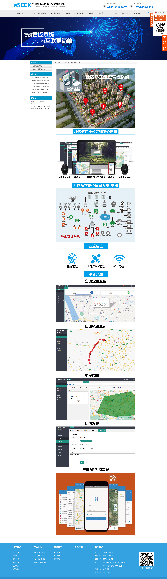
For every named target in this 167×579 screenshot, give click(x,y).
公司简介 (16, 552)
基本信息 (16, 559)
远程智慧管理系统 (40, 562)
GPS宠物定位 (78, 13)
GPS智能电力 (43, 13)
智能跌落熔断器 (39, 552)
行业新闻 (57, 552)
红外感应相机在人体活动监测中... (41, 86)
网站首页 (20, 13)
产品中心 (38, 547)
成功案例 (102, 13)
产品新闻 (57, 559)
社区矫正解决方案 (37, 66)
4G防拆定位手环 (39, 556)
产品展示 (90, 13)
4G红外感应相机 (39, 559)
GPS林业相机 (55, 13)
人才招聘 (16, 566)
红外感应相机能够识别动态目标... (41, 83)
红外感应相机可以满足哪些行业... (41, 93)
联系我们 (16, 569)
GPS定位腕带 (67, 13)
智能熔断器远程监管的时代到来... (41, 80)
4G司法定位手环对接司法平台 (40, 89)
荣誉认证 (16, 556)
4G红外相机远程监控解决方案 (40, 77)
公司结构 (16, 562)
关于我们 (31, 13)
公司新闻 (57, 556)
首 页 (61, 62)
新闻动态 (125, 13)
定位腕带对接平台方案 (39, 69)
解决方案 (113, 13)
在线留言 (161, 16)
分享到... (161, 19)
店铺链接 (137, 13)
